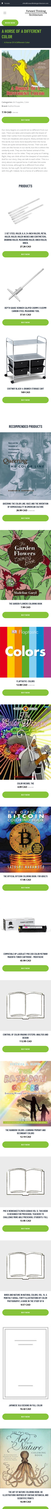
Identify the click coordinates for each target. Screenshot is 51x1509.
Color (26, 102)
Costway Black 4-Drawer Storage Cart (25, 388)
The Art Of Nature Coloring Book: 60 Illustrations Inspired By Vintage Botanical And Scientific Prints (25, 1495)
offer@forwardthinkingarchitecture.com (35, 3)
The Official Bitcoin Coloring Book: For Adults (25, 876)
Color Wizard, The (25, 783)
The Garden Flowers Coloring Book (25, 603)
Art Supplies (18, 102)
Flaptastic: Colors (26, 681)
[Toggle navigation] (5, 13)
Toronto (7, 3)
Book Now (10, 23)
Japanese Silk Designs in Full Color (25, 1405)
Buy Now (25, 120)
